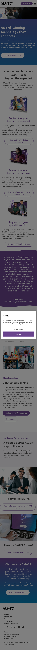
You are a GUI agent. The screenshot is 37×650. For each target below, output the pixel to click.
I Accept (18, 334)
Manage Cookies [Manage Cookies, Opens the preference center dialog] (18, 329)
